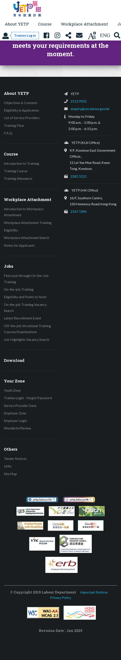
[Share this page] (68, 35)
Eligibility (11, 230)
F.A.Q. (8, 133)
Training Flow (14, 125)
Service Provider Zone (20, 405)
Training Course (15, 171)
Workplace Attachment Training (28, 223)
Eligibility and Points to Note (25, 297)
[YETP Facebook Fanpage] (46, 35)
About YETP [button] (17, 24)
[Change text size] (92, 35)
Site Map (10, 474)
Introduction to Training (21, 163)
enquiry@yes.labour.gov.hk (90, 109)
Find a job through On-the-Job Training (26, 278)
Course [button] (45, 24)
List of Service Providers (22, 118)
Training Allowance (18, 178)
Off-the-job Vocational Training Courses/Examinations (27, 329)
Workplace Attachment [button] (84, 24)
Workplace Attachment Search (26, 238)
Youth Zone (12, 390)
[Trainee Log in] (20, 35)
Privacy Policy (60, 597)
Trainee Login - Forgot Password (28, 398)
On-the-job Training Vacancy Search (25, 307)
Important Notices (94, 592)
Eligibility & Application (21, 110)
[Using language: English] (105, 35)
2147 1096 (78, 211)
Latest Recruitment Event (22, 318)
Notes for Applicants (19, 245)
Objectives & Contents (20, 103)
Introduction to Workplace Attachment (23, 212)
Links (8, 466)
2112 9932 (78, 101)
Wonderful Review (17, 428)
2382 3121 (78, 176)
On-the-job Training (19, 289)
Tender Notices (15, 458)
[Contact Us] (79, 35)
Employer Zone (15, 413)
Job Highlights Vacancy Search (26, 339)
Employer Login (15, 420)
